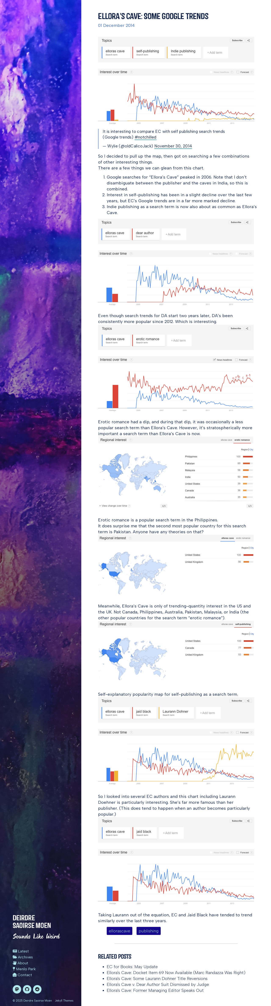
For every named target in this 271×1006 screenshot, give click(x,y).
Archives (23, 957)
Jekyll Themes (64, 1000)
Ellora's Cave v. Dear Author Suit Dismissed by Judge (158, 984)
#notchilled (145, 137)
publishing (149, 930)
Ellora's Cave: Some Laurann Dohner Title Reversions (157, 978)
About (20, 963)
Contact (22, 975)
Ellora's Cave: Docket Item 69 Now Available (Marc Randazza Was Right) (176, 972)
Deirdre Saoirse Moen (32, 921)
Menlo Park (24, 969)
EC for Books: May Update (132, 966)
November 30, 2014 (173, 146)
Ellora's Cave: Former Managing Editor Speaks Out (155, 990)
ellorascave (119, 930)
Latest (21, 951)
